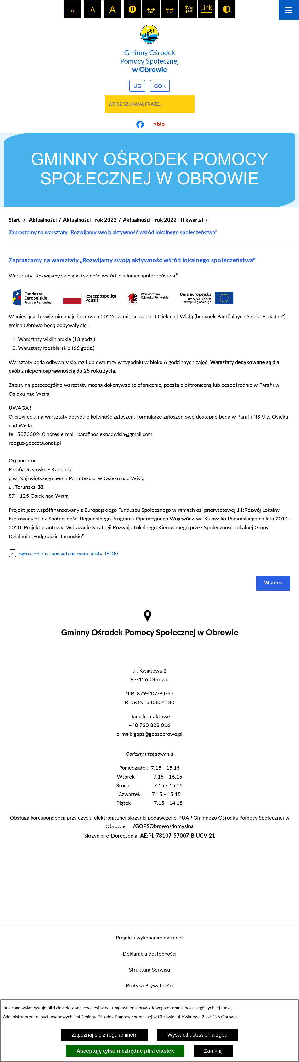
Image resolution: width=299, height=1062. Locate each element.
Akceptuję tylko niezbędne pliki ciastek (125, 1051)
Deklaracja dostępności (149, 953)
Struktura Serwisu (149, 969)
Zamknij (213, 1051)
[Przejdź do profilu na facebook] (140, 124)
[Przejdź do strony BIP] (159, 124)
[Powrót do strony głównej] (14, 220)
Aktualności (43, 220)
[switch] (132, 9)
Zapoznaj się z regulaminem (105, 1035)
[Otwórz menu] (289, 10)
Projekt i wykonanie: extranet (149, 937)
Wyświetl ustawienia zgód (197, 1035)
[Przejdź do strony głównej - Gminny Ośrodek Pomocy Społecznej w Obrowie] (149, 49)
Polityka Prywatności (149, 985)
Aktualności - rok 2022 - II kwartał (163, 220)
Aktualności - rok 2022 (90, 220)
